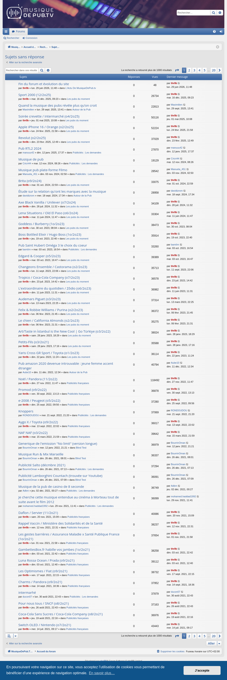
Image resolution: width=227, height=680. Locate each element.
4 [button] (199, 70)
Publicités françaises (78, 383)
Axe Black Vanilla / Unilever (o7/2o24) (47, 202)
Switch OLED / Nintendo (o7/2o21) (44, 625)
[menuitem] (214, 31)
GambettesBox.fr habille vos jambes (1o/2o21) (54, 549)
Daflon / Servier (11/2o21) (38, 512)
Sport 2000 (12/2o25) (34, 94)
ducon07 (27, 596)
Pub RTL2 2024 (29, 148)
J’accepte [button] (202, 670)
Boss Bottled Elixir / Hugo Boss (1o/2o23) (49, 234)
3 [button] (194, 70)
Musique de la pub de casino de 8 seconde (51, 486)
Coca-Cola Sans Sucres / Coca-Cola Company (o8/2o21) (60, 614)
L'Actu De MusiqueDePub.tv (80, 88)
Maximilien (28, 109)
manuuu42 (28, 152)
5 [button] (204, 70)
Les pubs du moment (78, 99)
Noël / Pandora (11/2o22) (37, 379)
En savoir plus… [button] (102, 673)
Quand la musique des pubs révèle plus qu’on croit (57, 105)
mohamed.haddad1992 (35, 506)
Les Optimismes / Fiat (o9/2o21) (42, 571)
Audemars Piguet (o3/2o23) (39, 299)
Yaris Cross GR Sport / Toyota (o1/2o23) (48, 353)
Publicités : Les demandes (87, 152)
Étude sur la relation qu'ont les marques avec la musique (62, 191)
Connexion (31, 38)
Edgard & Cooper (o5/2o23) (39, 256)
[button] (177, 70)
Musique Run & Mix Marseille (40, 454)
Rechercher (13, 38)
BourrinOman (30, 447)
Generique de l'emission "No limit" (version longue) (57, 443)
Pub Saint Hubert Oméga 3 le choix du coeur (52, 245)
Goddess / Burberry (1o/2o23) (41, 223)
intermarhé (27, 592)
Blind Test (81, 447)
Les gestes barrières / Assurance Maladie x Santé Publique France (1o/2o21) (68, 536)
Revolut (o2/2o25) (32, 137)
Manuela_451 (30, 174)
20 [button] (213, 70)
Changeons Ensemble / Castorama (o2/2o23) (52, 267)
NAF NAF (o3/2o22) (33, 432)
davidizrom (28, 195)
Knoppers (25, 411)
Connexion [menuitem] (222, 32)
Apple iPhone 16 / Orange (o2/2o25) (46, 127)
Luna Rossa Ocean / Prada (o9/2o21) (46, 560)
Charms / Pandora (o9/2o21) (40, 582)
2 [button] (189, 70)
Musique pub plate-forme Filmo (42, 170)
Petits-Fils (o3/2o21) (33, 342)
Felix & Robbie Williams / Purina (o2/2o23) (50, 310)
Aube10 (27, 372)
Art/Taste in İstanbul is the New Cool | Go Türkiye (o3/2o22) (64, 331)
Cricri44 (27, 163)
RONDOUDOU (31, 415)
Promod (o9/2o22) (32, 389)
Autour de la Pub (81, 109)
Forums (79, 31)
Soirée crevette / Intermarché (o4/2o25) (48, 116)
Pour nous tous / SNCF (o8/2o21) (43, 603)
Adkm (26, 490)
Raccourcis (6, 32)
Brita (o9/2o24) (29, 180)
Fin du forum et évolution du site (43, 84)
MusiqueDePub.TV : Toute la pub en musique (38, 31)
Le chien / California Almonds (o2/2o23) (48, 320)
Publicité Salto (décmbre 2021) (41, 465)
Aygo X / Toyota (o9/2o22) (38, 422)
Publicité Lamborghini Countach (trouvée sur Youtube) (60, 475)
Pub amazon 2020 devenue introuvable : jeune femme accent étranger (65, 365)
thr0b (26, 88)
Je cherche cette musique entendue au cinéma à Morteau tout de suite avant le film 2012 (68, 499)
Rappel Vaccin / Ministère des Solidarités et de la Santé (60, 523)
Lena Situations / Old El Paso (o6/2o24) (48, 213)
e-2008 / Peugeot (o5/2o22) (39, 400)
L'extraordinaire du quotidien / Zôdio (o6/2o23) (54, 288)
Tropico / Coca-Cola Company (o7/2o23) (49, 277)
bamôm (27, 249)
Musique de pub (30, 159)
